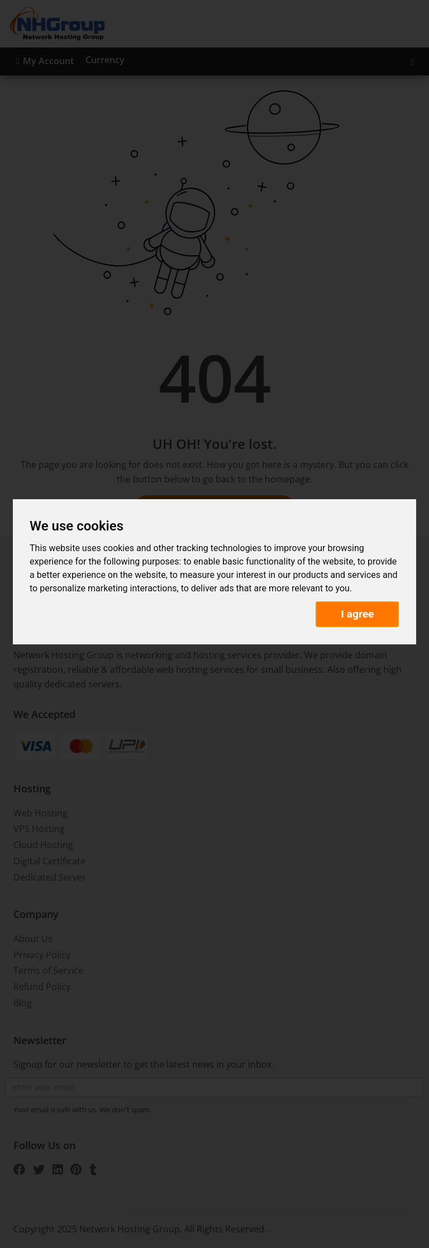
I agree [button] (357, 614)
